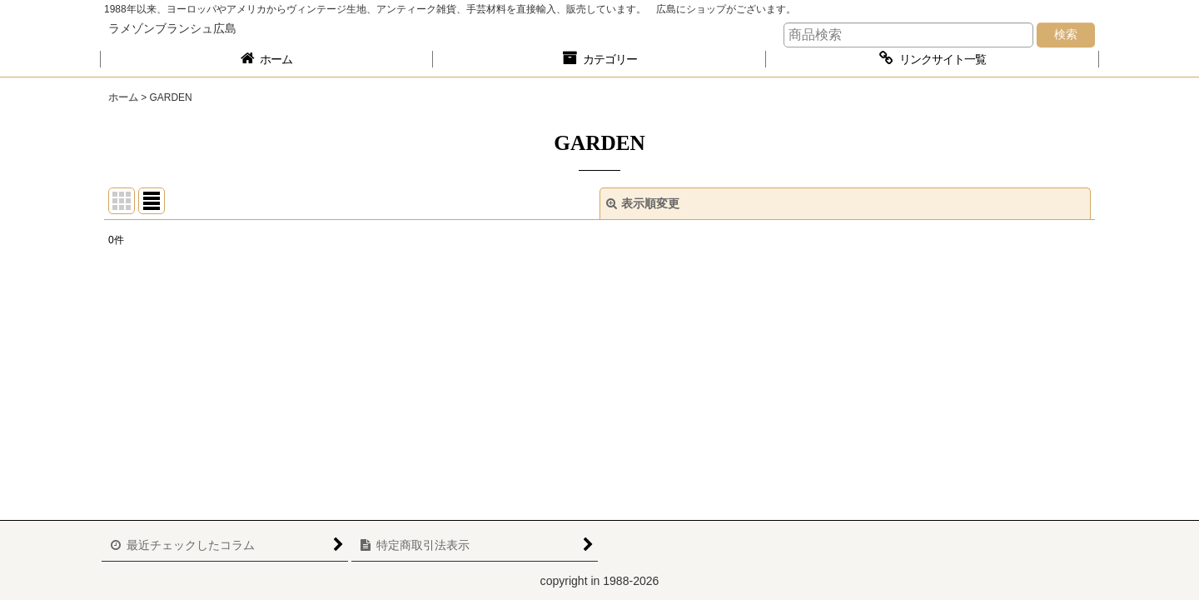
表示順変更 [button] (642, 203)
